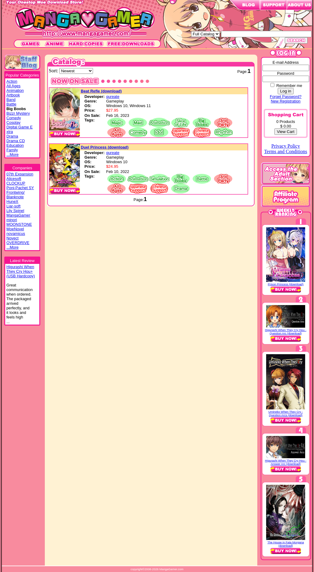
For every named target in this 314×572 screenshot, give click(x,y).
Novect (12, 238)
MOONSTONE (19, 224)
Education (15, 145)
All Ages (13, 86)
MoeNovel (15, 229)
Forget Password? (286, 96)
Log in (285, 91)
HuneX (12, 201)
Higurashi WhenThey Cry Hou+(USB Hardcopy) (20, 271)
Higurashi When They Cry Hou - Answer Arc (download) (285, 462)
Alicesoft (13, 178)
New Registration (285, 101)
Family (12, 150)
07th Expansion (19, 174)
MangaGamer (18, 215)
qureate (112, 96)
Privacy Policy (285, 146)
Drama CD (15, 141)
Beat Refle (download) (101, 91)
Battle (11, 104)
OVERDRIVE (17, 242)
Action (11, 81)
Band (11, 99)
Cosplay (13, 122)
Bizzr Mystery (18, 113)
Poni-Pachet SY (20, 187)
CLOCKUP (15, 183)
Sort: (54, 70)
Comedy (13, 118)
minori (11, 220)
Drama (12, 136)
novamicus (15, 233)
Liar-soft (13, 206)
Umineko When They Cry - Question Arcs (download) (286, 413)
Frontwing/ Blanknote (15, 194)
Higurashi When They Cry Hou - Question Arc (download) (285, 331)
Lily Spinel (15, 210)
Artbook (13, 95)
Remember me (289, 85)
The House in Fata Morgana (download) (285, 544)
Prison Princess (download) (286, 284)
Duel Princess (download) (104, 147)
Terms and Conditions (285, 151)
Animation (15, 90)
